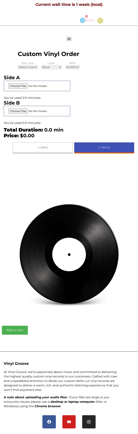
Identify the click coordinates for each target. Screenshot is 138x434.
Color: (51, 65)
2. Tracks (104, 147)
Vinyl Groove (16, 363)
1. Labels (43, 147)
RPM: (72, 65)
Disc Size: (28, 65)
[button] (69, 38)
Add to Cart (14, 330)
